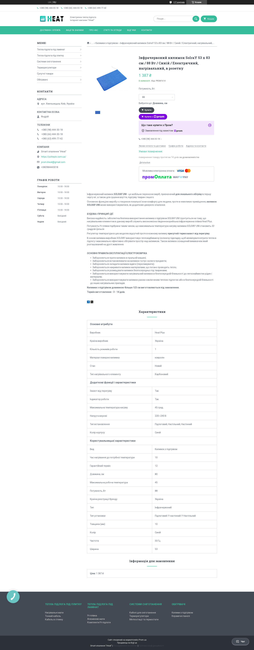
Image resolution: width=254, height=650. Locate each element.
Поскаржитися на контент (125, 646)
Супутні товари (45, 73)
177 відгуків (179, 2)
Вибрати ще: (153, 103)
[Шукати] (195, 19)
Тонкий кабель (53, 616)
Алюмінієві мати (96, 619)
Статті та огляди (112, 30)
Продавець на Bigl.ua (127, 643)
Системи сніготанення (49, 61)
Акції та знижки (75, 30)
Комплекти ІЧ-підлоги (99, 622)
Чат (240, 641)
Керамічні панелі (181, 616)
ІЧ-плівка (92, 615)
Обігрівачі (42, 79)
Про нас (93, 30)
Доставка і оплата (50, 30)
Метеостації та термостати (144, 619)
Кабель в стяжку (54, 619)
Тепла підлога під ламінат (51, 49)
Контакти (146, 30)
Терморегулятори (46, 67)
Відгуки (131, 30)
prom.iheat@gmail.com (53, 162)
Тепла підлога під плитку (50, 55)
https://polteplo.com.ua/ (53, 156)
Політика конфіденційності (151, 646)
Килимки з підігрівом (106, 43)
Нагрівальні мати (54, 612)
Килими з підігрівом (182, 612)
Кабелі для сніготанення (142, 612)
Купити (148, 110)
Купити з (154, 116)
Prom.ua (142, 640)
